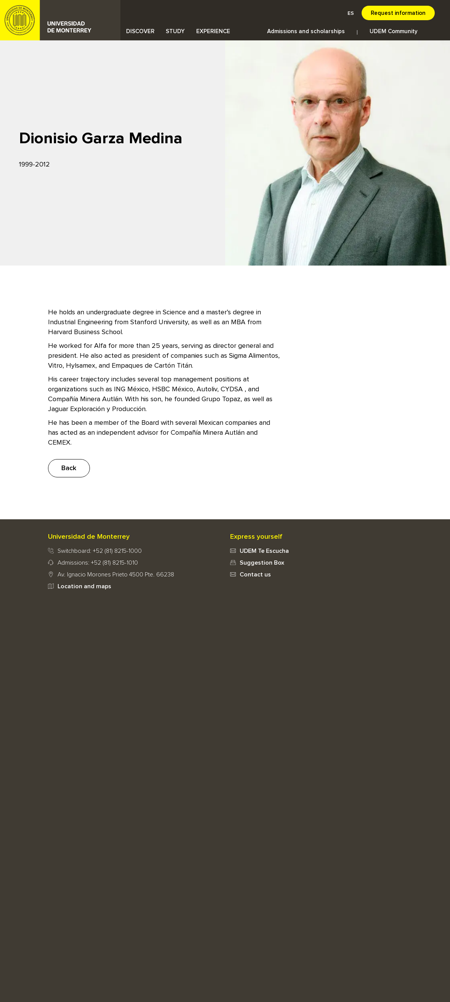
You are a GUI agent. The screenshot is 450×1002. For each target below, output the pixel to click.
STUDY (175, 31)
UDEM (60, 20)
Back (68, 468)
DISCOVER (140, 31)
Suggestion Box (262, 563)
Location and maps (84, 586)
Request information (398, 13)
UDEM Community (394, 31)
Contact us (255, 574)
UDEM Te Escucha (264, 551)
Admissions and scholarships (306, 31)
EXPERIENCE (213, 31)
